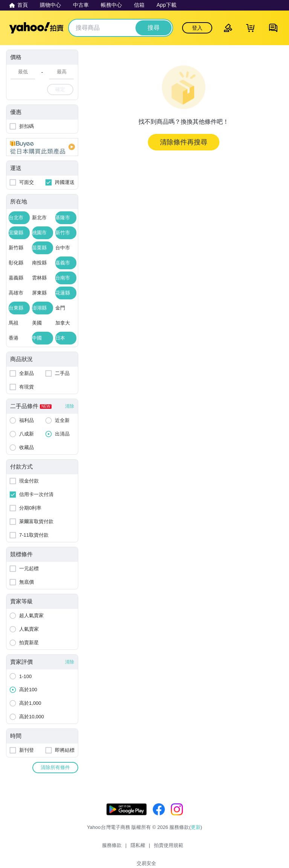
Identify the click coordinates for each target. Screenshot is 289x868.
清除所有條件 (55, 767)
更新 (196, 835)
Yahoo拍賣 (36, 28)
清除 (69, 406)
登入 (197, 28)
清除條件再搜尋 (183, 142)
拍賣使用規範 (156, 848)
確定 (60, 89)
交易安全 (189, 848)
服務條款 (99, 848)
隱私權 (125, 848)
